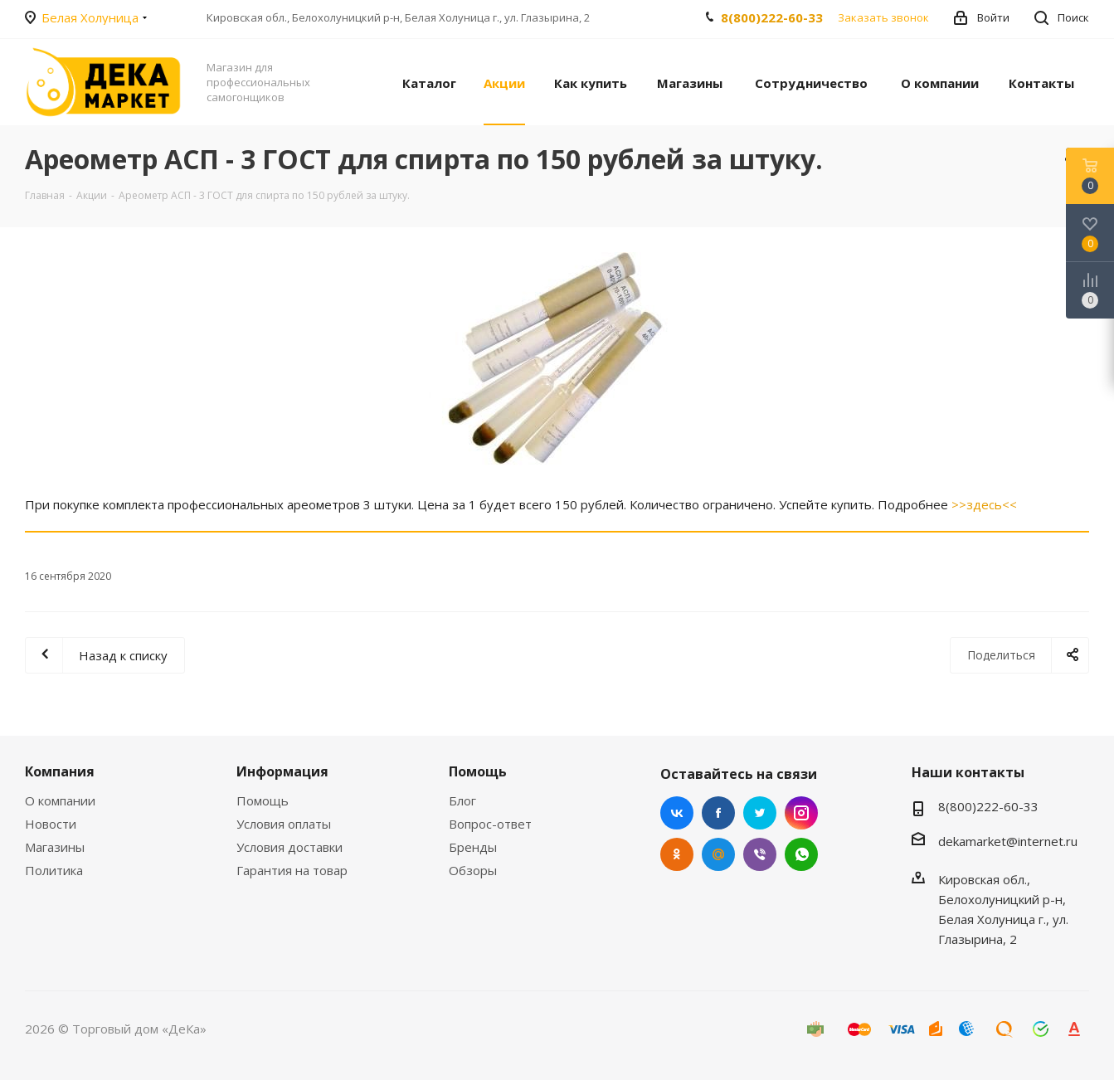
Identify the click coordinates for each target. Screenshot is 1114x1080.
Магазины (55, 847)
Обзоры (473, 870)
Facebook (718, 812)
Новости (50, 823)
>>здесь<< (984, 504)
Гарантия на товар (292, 870)
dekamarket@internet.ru (1008, 841)
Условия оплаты (283, 823)
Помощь (262, 800)
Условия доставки (289, 847)
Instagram (801, 812)
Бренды (473, 847)
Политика (54, 870)
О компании (60, 800)
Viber (759, 854)
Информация (282, 771)
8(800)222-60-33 (772, 17)
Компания (60, 771)
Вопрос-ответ (490, 823)
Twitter (759, 812)
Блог (462, 800)
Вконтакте (676, 812)
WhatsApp (801, 854)
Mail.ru (718, 854)
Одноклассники (676, 854)
